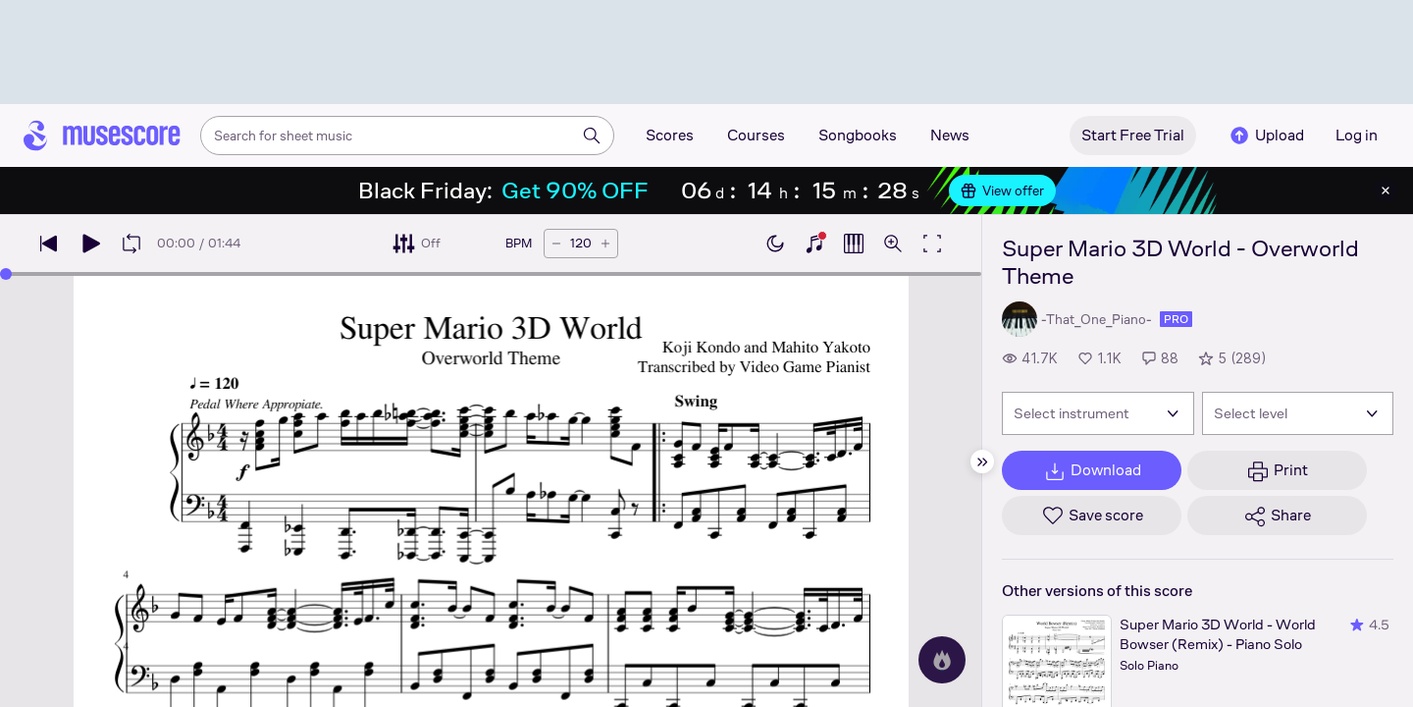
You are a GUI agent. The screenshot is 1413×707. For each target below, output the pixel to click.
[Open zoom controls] (893, 243)
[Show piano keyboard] (814, 243)
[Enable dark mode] (775, 243)
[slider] (6, 274)
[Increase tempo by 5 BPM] (605, 243)
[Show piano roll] (853, 243)
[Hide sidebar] (982, 461)
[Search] (591, 135)
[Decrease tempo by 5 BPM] (556, 243)
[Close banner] (1385, 190)
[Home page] (102, 135)
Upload (1266, 135)
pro (1176, 319)
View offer (1002, 190)
